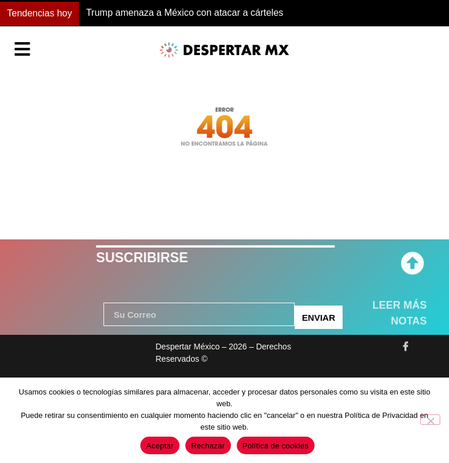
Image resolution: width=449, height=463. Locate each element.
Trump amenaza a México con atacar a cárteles (184, 13)
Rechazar (208, 445)
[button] (326, 13)
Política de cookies (276, 445)
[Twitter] (431, 342)
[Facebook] (406, 342)
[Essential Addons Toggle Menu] (22, 50)
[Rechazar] (430, 419)
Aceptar (160, 445)
